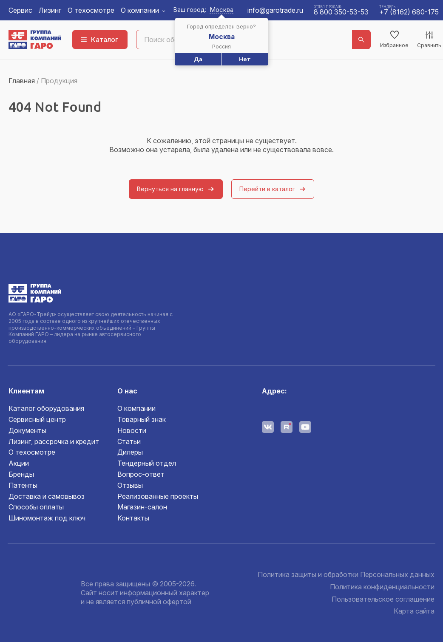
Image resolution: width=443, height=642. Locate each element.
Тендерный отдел (146, 463)
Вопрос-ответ (141, 474)
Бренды (21, 474)
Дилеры (130, 452)
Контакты (133, 518)
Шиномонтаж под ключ (47, 518)
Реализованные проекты (157, 496)
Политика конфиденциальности (382, 587)
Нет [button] (245, 59)
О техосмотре (91, 10)
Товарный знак (141, 419)
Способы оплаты (36, 507)
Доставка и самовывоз (47, 496)
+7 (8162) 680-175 (409, 12)
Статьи (129, 441)
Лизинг (50, 10)
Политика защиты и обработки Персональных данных (346, 574)
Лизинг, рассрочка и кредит (54, 441)
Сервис (20, 10)
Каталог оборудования (46, 408)
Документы (27, 430)
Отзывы (130, 485)
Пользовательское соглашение (383, 599)
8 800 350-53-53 (341, 12)
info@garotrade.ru (275, 10)
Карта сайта (414, 611)
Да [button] (198, 59)
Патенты (23, 485)
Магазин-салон (142, 507)
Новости (131, 430)
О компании (140, 10)
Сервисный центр (37, 419)
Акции (19, 463)
